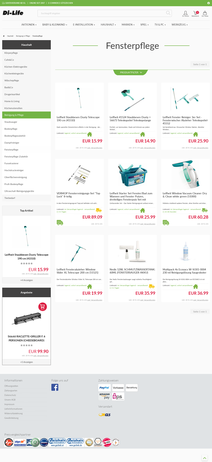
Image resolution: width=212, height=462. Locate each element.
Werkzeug (180, 25)
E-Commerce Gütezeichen (60, 3)
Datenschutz (10, 396)
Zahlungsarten (10, 392)
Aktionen (29, 25)
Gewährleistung (11, 419)
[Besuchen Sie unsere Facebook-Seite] (54, 388)
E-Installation (84, 25)
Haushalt (108, 25)
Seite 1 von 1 (200, 65)
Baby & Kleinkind (54, 25)
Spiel (144, 25)
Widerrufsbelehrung (13, 414)
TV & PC (160, 25)
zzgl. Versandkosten (40, 275)
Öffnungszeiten (11, 387)
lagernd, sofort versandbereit (75, 134)
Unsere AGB (9, 401)
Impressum (9, 405)
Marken (128, 25)
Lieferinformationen (13, 410)
